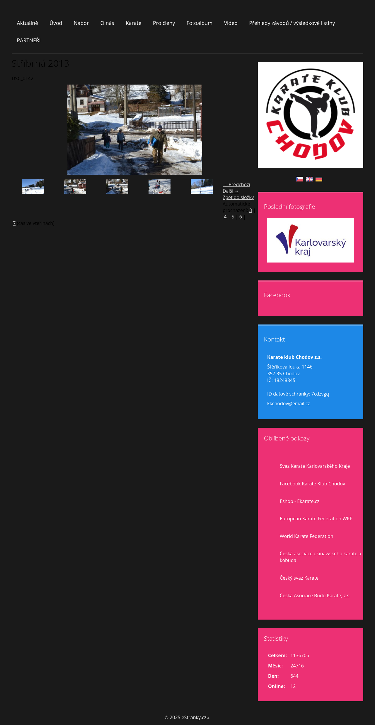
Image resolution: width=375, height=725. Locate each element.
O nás (107, 22)
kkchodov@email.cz (288, 403)
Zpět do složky (238, 197)
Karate (134, 22)
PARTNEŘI (29, 40)
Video (231, 22)
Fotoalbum (200, 22)
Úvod (56, 22)
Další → (231, 191)
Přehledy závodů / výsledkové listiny (292, 22)
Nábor (81, 22)
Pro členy (164, 22)
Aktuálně (27, 22)
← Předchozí (236, 184)
